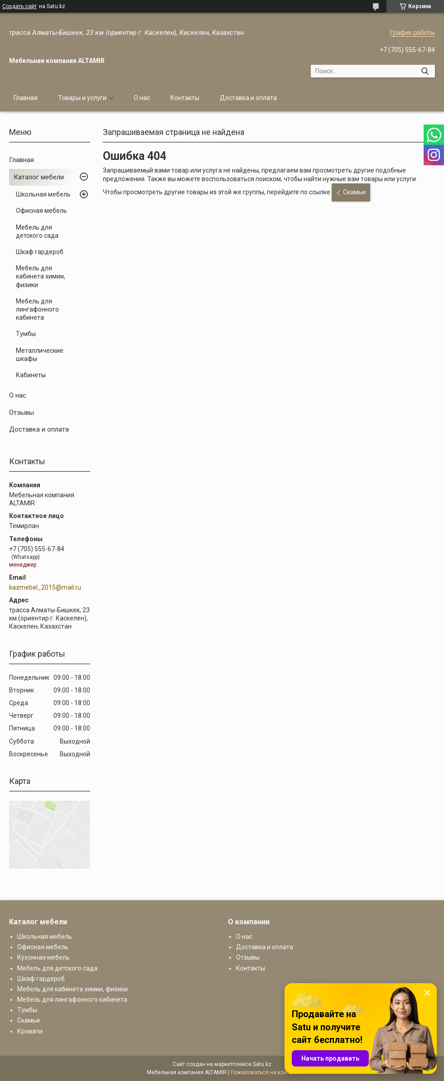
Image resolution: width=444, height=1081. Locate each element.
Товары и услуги (82, 97)
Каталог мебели (39, 177)
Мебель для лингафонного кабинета (37, 309)
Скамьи (354, 192)
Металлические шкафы (39, 354)
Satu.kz (262, 1064)
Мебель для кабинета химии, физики (40, 276)
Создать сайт (19, 6)
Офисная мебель (41, 210)
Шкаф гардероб (39, 251)
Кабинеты (31, 375)
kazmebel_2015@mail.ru (45, 587)
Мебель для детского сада (37, 231)
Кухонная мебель (43, 957)
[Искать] (425, 71)
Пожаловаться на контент (264, 1072)
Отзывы (21, 412)
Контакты (184, 97)
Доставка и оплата (248, 97)
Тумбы (26, 333)
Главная (26, 97)
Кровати (30, 1031)
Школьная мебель (43, 194)
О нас (142, 97)
